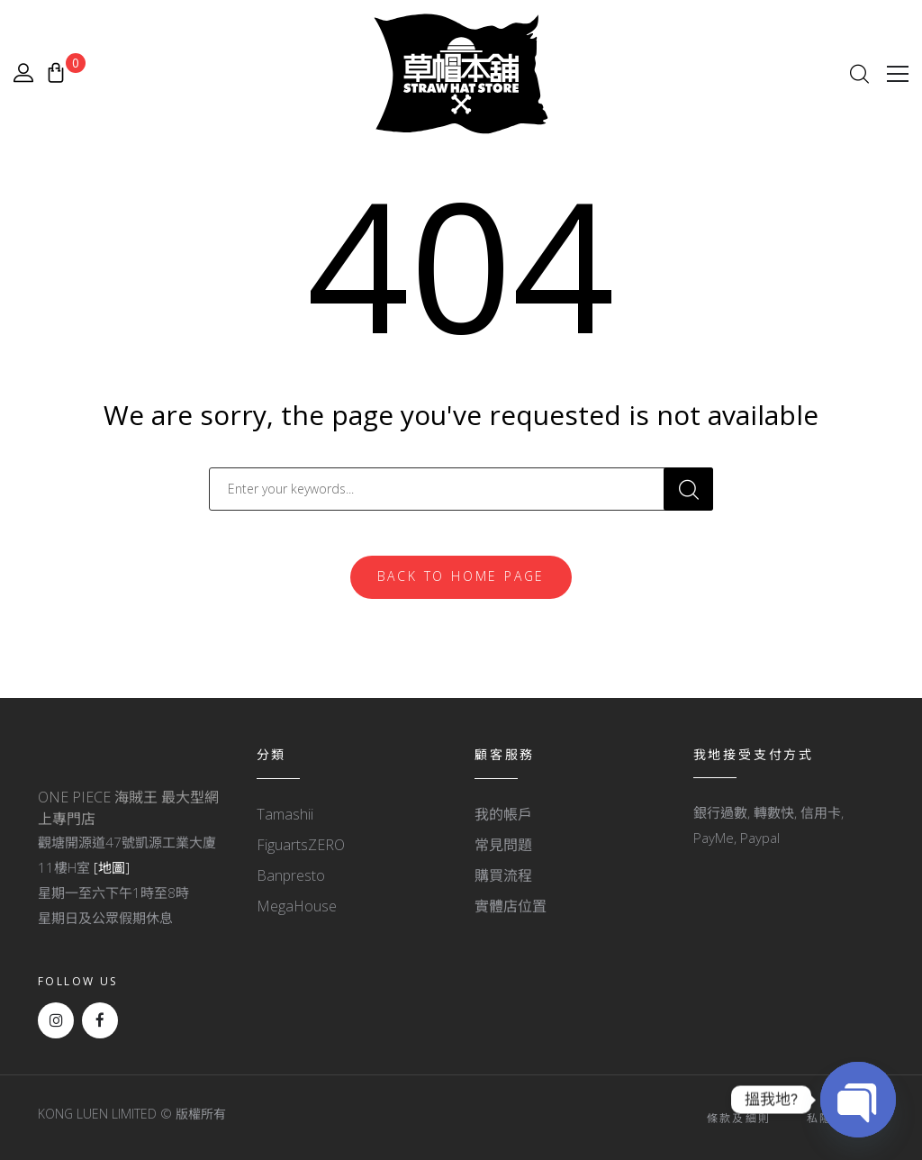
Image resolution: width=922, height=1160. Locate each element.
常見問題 (503, 845)
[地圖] (112, 867)
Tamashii (285, 814)
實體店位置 (511, 906)
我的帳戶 (503, 814)
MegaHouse (297, 906)
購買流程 (503, 875)
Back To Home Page (461, 576)
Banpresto (291, 875)
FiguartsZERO (301, 845)
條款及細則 (739, 1118)
